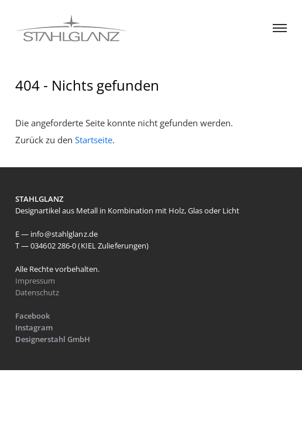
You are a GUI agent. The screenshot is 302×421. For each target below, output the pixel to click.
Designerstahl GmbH (53, 339)
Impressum (35, 280)
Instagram (34, 327)
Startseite (93, 140)
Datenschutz (37, 292)
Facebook (32, 315)
